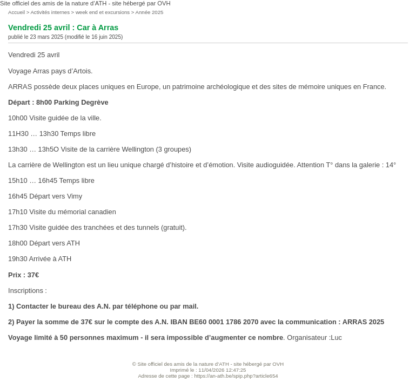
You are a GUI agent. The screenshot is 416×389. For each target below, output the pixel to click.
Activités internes (50, 12)
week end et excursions (103, 12)
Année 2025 (150, 12)
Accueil (16, 12)
